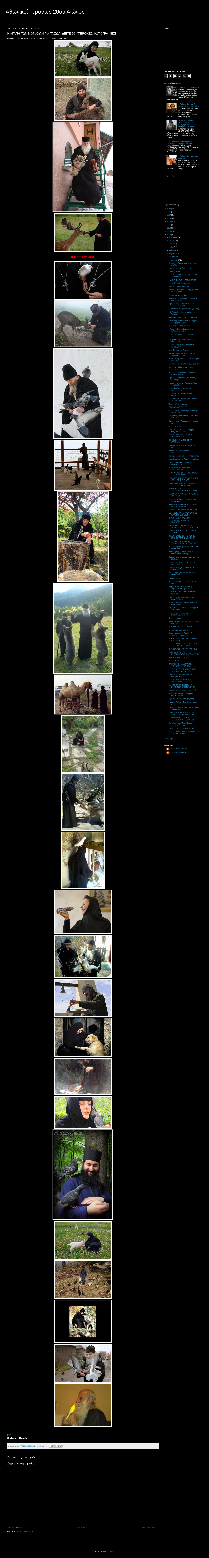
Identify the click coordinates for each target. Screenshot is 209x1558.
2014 (169, 235)
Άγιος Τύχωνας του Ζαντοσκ (179, 350)
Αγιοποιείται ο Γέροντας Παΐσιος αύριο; (183, 510)
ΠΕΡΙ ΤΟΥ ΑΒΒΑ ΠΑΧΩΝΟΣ (179, 286)
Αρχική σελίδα (81, 1527)
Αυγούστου (173, 237)
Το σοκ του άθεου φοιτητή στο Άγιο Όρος (184, 309)
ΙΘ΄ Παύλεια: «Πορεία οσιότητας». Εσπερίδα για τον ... (181, 695)
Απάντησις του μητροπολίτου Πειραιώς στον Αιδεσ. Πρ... (183, 299)
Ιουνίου (172, 244)
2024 (169, 209)
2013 (169, 739)
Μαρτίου (172, 254)
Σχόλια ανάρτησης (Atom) (26, 1531)
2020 (169, 215)
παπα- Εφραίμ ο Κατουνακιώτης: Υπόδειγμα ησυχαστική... (181, 553)
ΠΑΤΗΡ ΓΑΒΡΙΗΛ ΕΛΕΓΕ (178, 426)
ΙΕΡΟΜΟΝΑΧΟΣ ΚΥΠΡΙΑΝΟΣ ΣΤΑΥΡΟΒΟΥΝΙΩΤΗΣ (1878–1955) (183, 490)
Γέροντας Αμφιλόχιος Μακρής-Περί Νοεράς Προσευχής (181, 305)
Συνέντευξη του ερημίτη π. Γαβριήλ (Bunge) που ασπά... (181, 431)
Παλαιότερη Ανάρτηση (150, 1527)
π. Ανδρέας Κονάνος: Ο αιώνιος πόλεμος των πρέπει (188, 105)
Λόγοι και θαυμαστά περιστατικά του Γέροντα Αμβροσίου (182, 354)
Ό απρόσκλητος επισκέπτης (179, 404)
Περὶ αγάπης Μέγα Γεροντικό (179, 326)
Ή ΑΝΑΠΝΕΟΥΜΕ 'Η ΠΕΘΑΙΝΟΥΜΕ (182, 280)
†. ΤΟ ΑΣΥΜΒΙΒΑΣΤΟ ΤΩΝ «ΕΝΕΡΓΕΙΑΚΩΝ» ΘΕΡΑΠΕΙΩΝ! (182, 719)
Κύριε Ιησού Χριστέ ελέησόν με (180, 268)
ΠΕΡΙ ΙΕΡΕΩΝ (174, 661)
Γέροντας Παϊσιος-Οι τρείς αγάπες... (182, 699)
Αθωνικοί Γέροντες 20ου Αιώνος (45, 12)
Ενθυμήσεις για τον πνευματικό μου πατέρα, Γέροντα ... (182, 341)
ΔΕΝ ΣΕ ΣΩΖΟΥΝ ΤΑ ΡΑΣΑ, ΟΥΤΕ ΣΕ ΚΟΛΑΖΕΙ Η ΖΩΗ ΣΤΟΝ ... (183, 514)
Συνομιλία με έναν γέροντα (178, 630)
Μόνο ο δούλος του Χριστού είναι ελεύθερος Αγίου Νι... (181, 330)
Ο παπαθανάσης (175, 618)
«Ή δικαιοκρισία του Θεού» (179, 295)
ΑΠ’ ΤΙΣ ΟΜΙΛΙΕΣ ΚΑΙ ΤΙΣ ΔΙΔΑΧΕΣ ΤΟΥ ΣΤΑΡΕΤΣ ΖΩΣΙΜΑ (184, 733)
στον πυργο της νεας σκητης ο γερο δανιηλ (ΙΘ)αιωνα (182, 598)
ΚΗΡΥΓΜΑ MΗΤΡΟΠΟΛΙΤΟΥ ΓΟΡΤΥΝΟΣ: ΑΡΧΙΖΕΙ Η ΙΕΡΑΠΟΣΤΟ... (179, 520)
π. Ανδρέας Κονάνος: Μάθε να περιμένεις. (188, 157)
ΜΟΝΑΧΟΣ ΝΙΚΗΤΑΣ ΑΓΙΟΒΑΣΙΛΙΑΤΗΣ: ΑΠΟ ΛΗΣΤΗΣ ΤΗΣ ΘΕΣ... (184, 479)
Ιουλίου (172, 241)
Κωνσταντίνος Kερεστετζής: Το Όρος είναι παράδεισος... (182, 563)
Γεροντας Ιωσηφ (175, 578)
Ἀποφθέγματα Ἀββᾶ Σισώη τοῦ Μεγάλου (184, 459)
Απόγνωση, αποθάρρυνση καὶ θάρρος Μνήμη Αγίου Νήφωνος (183, 322)
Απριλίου (172, 250)
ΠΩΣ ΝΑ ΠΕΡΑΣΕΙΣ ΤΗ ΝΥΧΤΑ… (181, 627)
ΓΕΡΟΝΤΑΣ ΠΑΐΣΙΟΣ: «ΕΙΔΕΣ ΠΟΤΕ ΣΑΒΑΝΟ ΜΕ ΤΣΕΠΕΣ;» (182, 670)
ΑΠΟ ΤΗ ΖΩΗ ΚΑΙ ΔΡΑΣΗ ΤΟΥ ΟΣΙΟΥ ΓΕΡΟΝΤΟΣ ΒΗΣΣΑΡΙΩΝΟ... (183, 645)
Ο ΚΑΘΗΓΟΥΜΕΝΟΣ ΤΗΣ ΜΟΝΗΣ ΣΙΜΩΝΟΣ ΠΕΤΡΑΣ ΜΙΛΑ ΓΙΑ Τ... (182, 537)
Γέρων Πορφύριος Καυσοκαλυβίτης (182, 728)
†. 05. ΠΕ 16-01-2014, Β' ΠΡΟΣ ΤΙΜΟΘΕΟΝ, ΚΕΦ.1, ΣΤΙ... (180, 436)
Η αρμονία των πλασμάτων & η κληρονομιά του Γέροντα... (180, 588)
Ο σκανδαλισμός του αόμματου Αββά (182, 690)
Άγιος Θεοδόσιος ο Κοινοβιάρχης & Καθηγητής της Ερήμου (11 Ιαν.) (181, 143)
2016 (169, 228)
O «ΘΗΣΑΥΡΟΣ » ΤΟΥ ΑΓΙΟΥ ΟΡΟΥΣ (183, 649)
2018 (169, 221)
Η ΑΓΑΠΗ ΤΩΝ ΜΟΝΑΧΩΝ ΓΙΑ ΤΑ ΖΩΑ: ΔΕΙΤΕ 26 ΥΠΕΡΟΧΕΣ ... (183, 505)
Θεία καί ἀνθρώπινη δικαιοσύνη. (180, 283)
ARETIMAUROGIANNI (177, 752)
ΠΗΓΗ (9, 1435)
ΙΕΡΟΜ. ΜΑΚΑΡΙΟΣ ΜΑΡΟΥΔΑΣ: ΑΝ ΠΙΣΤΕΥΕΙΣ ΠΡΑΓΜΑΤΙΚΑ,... (182, 484)
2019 (169, 218)
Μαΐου (171, 247)
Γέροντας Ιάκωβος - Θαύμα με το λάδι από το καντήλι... (182, 463)
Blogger (112, 1551)
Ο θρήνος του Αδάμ (176, 271)
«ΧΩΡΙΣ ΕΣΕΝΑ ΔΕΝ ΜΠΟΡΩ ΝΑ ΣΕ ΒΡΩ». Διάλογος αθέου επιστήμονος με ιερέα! (186, 124)
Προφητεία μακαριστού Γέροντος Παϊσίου (184, 456)
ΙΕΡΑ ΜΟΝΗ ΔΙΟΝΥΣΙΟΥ (178, 658)
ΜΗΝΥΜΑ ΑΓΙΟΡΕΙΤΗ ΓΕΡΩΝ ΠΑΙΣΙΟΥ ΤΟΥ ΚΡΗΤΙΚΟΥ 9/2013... (183, 474)
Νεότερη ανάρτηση (15, 1527)
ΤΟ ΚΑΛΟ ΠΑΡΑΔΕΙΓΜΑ (178, 407)
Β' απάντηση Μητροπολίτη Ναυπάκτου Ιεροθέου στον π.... (183, 373)
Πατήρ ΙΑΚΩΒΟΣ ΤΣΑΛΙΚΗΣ (188, 87)
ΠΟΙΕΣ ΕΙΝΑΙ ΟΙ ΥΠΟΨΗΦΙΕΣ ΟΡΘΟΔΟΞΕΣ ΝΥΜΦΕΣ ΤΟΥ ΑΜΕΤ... (184, 542)
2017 (169, 225)
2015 (169, 231)
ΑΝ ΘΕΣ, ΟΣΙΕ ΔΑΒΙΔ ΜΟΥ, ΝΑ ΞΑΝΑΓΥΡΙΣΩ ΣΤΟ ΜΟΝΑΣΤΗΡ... (182, 686)
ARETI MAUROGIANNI (178, 749)
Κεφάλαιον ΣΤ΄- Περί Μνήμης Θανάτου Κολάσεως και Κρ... (183, 400)
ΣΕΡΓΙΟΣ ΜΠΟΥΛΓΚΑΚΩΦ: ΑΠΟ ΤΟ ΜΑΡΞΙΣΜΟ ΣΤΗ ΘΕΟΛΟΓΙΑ (182, 681)
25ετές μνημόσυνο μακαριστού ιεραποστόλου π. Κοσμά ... (180, 614)
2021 (169, 212)
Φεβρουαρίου (174, 257)
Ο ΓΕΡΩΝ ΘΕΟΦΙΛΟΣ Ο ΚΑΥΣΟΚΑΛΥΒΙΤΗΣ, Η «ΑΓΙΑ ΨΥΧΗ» (184, 653)
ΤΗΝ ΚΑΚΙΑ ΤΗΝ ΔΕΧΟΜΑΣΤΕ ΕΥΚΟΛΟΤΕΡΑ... (180, 675)
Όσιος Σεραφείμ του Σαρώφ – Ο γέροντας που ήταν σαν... (180, 634)
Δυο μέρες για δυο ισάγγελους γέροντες (183, 317)
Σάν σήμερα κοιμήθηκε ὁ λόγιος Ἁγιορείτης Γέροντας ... (180, 724)
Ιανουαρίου (173, 260)
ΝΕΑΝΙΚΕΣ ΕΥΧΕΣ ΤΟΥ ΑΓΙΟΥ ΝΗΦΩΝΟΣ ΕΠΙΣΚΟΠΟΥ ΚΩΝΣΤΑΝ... (184, 526)
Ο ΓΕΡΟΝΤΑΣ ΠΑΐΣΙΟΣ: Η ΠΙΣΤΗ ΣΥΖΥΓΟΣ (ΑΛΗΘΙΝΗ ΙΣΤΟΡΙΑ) (181, 714)
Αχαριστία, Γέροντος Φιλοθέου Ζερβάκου (184, 364)
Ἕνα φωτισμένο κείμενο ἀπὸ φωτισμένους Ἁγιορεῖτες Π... (180, 469)
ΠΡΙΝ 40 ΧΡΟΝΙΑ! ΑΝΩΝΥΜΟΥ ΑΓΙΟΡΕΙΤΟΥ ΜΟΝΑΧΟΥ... (180, 665)
